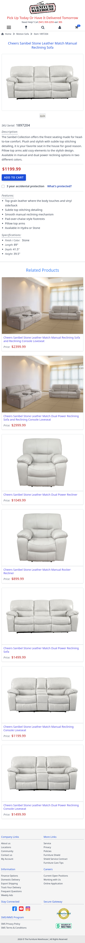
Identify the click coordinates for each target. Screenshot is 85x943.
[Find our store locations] (26, 27)
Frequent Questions (11, 891)
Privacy (47, 847)
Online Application (53, 883)
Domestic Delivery (10, 879)
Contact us (6, 855)
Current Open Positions (56, 875)
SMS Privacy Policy (10, 923)
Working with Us (52, 879)
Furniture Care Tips (54, 862)
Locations (6, 847)
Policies (47, 851)
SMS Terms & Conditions (13, 927)
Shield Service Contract (56, 858)
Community (7, 851)
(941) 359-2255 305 (50, 22)
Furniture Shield (52, 855)
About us (5, 843)
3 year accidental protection (26, 186)
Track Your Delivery (11, 887)
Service (47, 843)
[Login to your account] (59, 27)
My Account (7, 858)
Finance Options (9, 875)
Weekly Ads (7, 895)
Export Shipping (9, 883)
